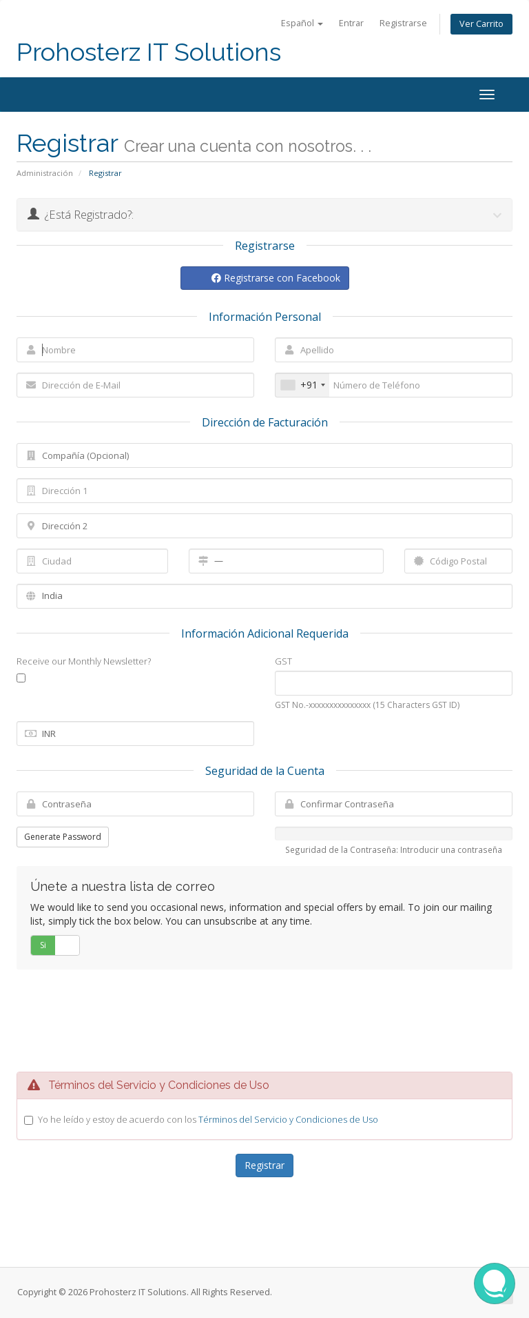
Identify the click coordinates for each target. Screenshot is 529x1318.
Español (302, 23)
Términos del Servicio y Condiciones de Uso (288, 1119)
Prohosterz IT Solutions (149, 52)
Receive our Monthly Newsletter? (84, 661)
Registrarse (403, 23)
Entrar (351, 23)
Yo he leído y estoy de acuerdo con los (208, 1119)
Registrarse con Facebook (275, 277)
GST (283, 661)
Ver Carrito (481, 24)
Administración (45, 173)
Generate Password (62, 837)
